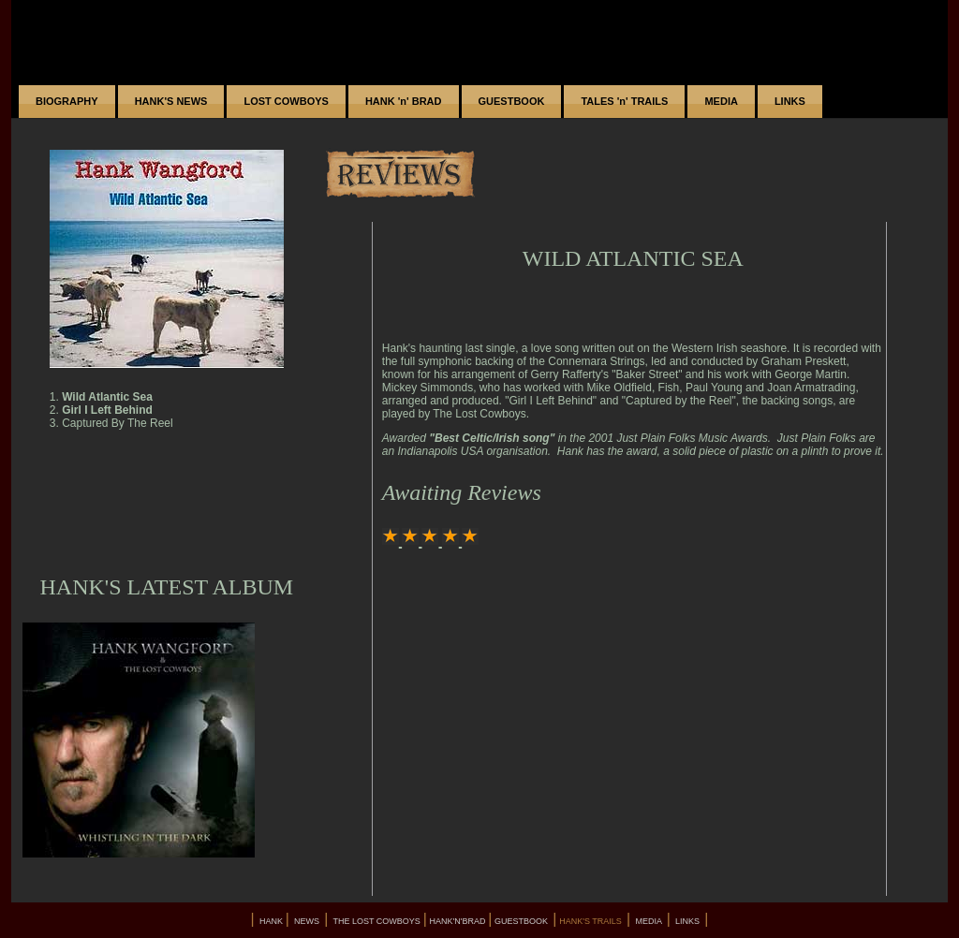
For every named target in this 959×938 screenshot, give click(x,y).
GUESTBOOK (512, 101)
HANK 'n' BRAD (403, 101)
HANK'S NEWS (171, 101)
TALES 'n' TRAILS (624, 101)
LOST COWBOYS (285, 101)
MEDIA (720, 101)
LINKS (790, 101)
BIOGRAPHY (67, 101)
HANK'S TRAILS (591, 921)
